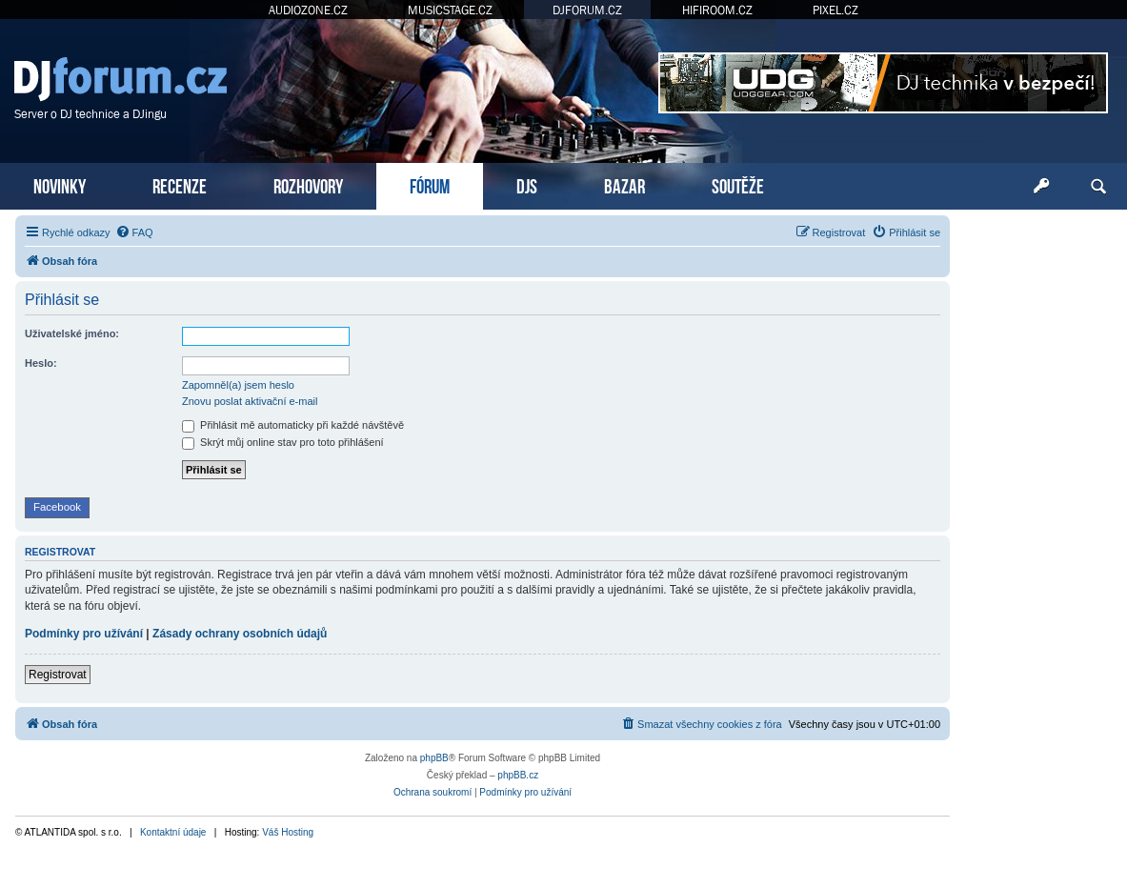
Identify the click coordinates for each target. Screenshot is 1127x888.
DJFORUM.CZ (587, 10)
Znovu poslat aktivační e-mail (249, 401)
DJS (526, 184)
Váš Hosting (287, 832)
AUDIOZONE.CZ (308, 10)
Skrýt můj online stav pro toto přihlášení (283, 442)
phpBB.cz (517, 775)
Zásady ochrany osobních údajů (239, 633)
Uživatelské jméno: (72, 333)
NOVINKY (59, 184)
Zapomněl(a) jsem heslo (238, 385)
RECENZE (179, 184)
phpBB (434, 758)
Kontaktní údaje (173, 832)
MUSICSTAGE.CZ (450, 10)
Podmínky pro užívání (84, 633)
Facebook (57, 507)
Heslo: (41, 363)
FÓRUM (430, 184)
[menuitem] (134, 232)
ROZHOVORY (308, 184)
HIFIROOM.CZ (717, 10)
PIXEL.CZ (835, 10)
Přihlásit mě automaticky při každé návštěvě (293, 425)
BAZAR (624, 184)
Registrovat (58, 674)
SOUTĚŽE (738, 184)
